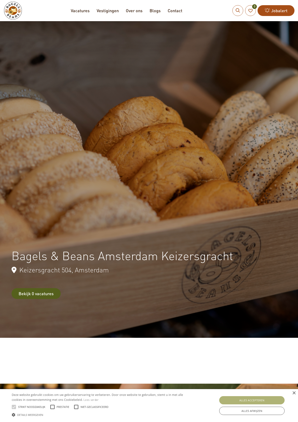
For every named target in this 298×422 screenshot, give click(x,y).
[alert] (149, 405)
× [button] (294, 393)
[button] (101, 414)
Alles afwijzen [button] (252, 411)
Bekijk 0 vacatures (36, 293)
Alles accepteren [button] (252, 400)
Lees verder (91, 400)
